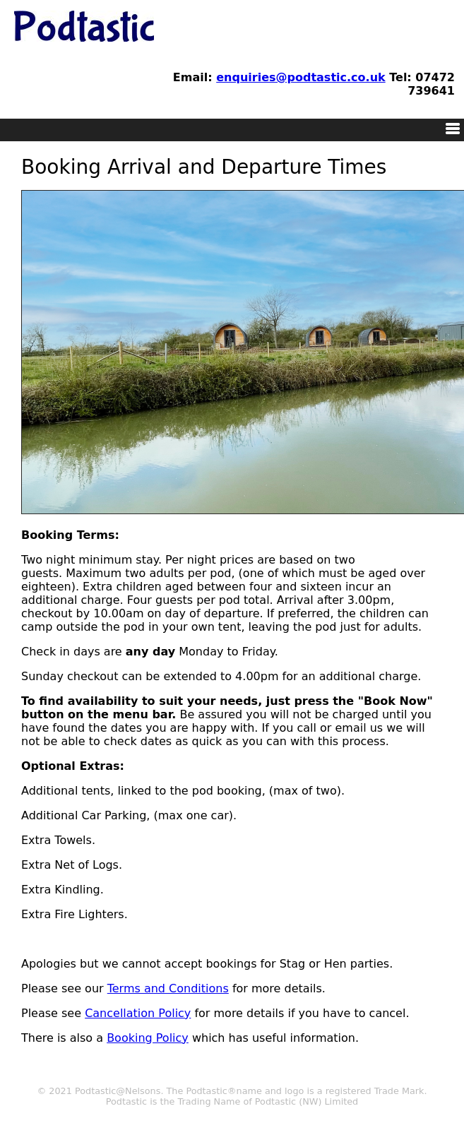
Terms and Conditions (168, 988)
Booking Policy (148, 1038)
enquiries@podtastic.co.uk (300, 77)
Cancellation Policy (138, 1013)
